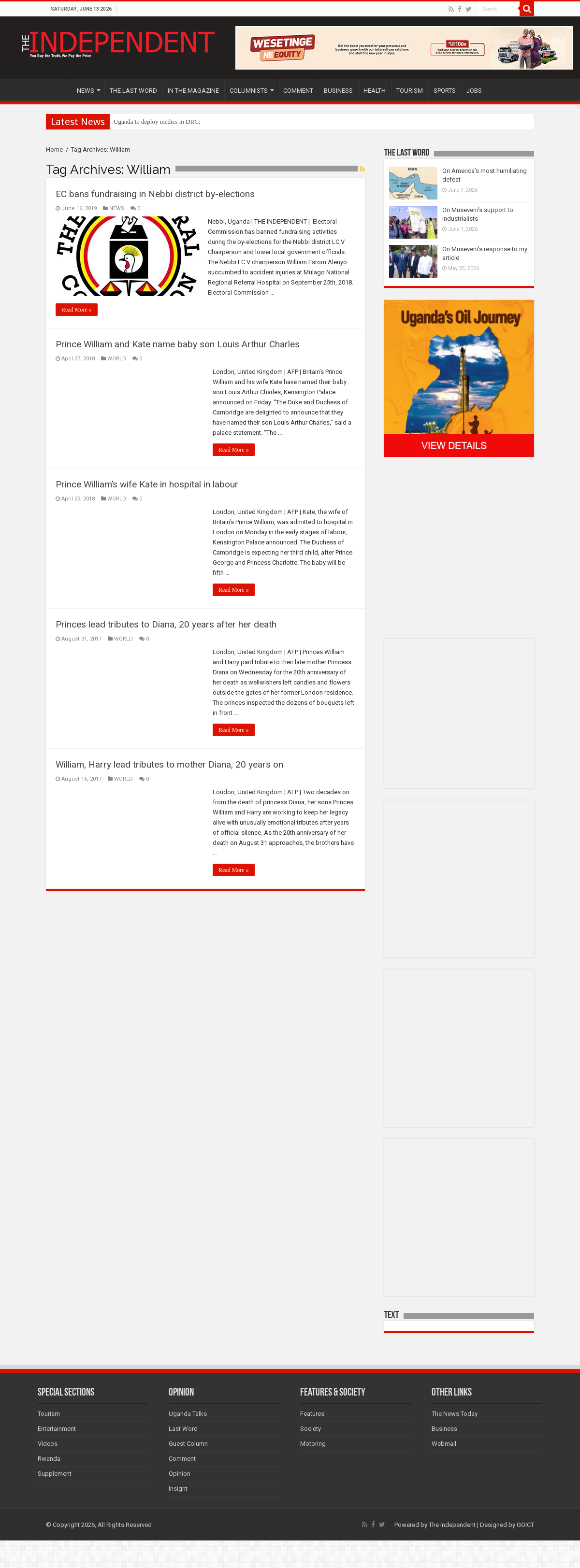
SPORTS (445, 90)
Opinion (179, 1473)
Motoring (313, 1443)
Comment (182, 1458)
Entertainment (57, 1428)
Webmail (444, 1443)
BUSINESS (338, 90)
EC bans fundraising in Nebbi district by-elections (155, 194)
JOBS (474, 90)
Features (312, 1413)
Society (310, 1428)
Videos (48, 1443)
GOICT (525, 1524)
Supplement (55, 1473)
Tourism (49, 1413)
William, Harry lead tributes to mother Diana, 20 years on (169, 764)
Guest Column (188, 1443)
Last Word (183, 1428)
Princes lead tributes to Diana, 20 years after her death (166, 624)
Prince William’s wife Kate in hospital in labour (147, 484)
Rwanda (49, 1458)
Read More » (76, 309)
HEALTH (374, 90)
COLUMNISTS (249, 90)
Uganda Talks (188, 1413)
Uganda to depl (133, 121)
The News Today (455, 1413)
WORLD (116, 359)
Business (444, 1428)
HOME (58, 89)
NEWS (85, 90)
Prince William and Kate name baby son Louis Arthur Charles (178, 344)
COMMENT (298, 90)
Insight (178, 1488)
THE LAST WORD (133, 90)
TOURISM (409, 90)
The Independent (452, 1524)
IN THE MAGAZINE (193, 90)
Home (54, 149)
